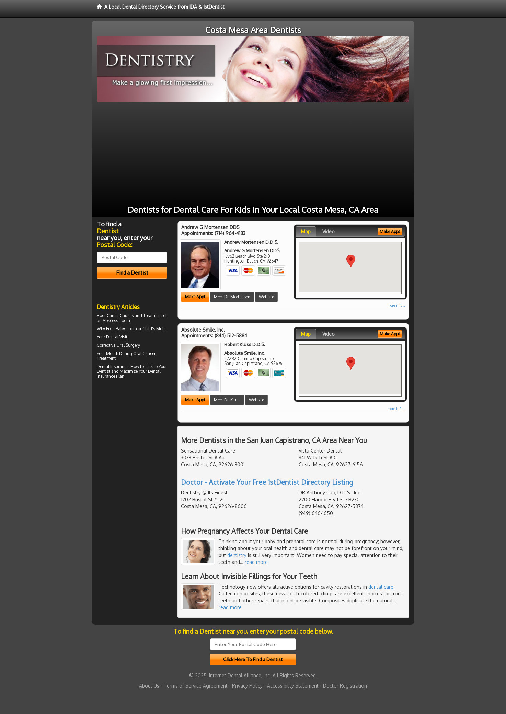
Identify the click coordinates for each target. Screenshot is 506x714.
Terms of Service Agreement (196, 686)
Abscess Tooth (116, 320)
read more (256, 562)
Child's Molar (154, 328)
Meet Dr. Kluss (227, 399)
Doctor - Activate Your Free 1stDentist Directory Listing (267, 482)
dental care (380, 587)
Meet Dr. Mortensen (232, 296)
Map (306, 231)
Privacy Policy (247, 686)
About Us (149, 686)
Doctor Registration (345, 686)
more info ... (396, 305)
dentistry (236, 555)
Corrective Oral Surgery (118, 345)
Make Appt (195, 296)
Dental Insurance (112, 366)
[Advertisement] (253, 154)
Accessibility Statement (293, 686)
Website (266, 296)
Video (328, 231)
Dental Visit (116, 336)
